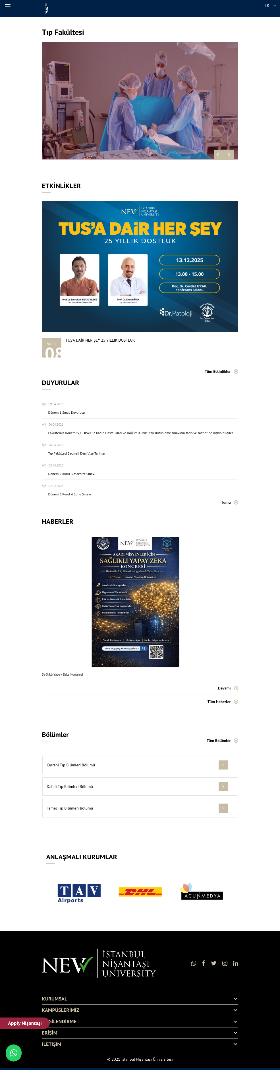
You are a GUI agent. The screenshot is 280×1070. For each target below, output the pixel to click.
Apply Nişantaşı (25, 1023)
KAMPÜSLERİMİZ (60, 1010)
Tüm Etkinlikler (218, 371)
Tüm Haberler (219, 701)
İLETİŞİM (51, 1044)
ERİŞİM (49, 1032)
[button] (8, 6)
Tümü (226, 502)
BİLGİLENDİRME (59, 1021)
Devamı (224, 688)
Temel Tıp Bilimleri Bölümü (70, 808)
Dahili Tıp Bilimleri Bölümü (70, 786)
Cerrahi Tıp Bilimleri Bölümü (71, 765)
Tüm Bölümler (219, 740)
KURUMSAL (54, 998)
